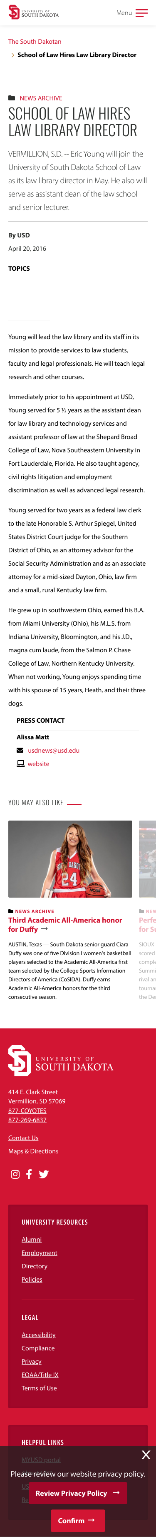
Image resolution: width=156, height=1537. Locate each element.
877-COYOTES (27, 1111)
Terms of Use (39, 1388)
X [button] (146, 1455)
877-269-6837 (27, 1120)
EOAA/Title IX (40, 1375)
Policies (32, 1279)
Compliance (38, 1348)
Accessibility (39, 1335)
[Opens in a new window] (15, 1175)
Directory (34, 1266)
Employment (39, 1253)
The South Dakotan (35, 41)
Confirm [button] (71, 1520)
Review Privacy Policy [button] (71, 1493)
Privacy (32, 1361)
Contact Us (23, 1138)
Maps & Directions (33, 1151)
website (38, 764)
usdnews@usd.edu (53, 750)
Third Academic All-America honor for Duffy (65, 924)
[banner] (70, 911)
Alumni (32, 1239)
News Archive (41, 98)
